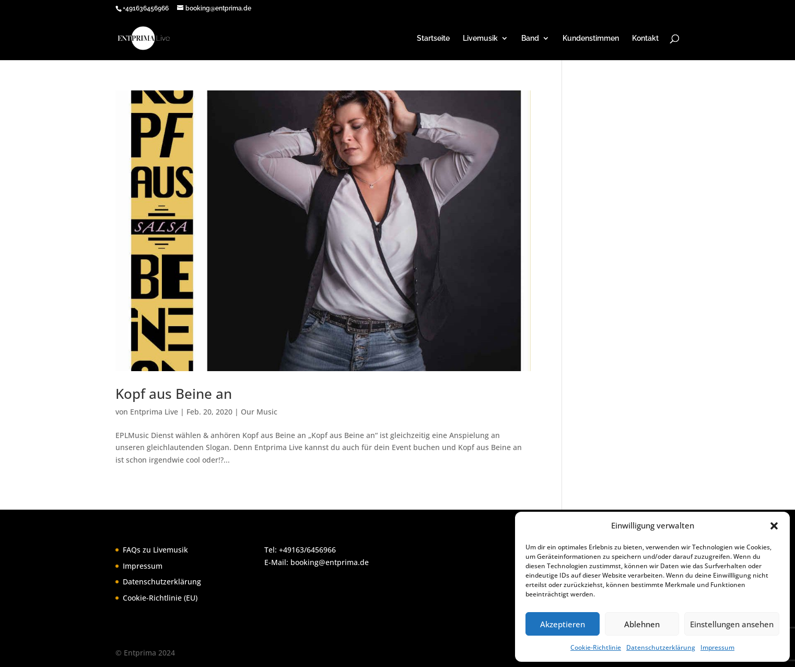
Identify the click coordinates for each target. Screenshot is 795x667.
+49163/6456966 (307, 550)
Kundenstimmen (591, 38)
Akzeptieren (562, 624)
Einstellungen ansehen (732, 624)
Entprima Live (154, 412)
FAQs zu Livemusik (155, 550)
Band (530, 38)
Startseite (433, 38)
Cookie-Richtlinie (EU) (160, 598)
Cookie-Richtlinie (595, 647)
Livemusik (480, 38)
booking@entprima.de (329, 562)
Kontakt (645, 38)
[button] (774, 526)
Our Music (259, 412)
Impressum (717, 647)
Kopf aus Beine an (173, 393)
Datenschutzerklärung (660, 647)
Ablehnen (642, 624)
